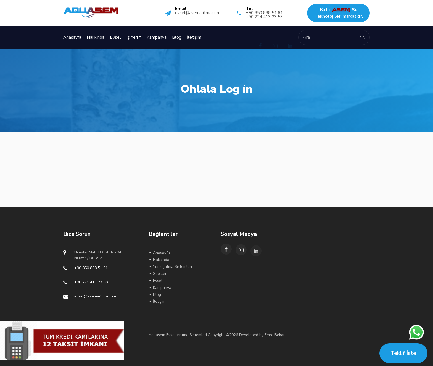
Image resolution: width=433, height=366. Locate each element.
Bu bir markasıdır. (338, 13)
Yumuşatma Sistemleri (170, 266)
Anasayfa (72, 37)
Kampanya (157, 37)
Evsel (115, 37)
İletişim (194, 37)
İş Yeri (132, 37)
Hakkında (95, 37)
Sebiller (158, 273)
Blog (176, 37)
